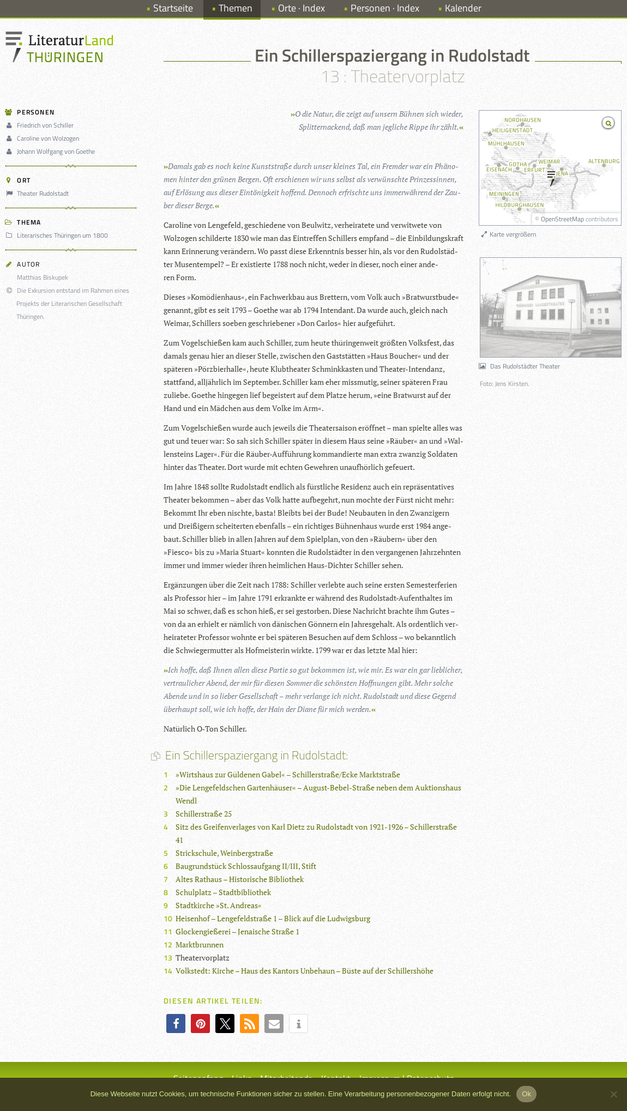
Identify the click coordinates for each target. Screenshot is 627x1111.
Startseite (173, 8)
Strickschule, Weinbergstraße (224, 853)
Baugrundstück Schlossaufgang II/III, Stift (246, 866)
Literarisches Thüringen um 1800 (58, 235)
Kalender (463, 8)
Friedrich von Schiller (41, 125)
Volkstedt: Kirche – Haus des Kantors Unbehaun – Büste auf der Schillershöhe (304, 970)
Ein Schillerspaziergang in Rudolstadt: (256, 755)
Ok (526, 1094)
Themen (235, 8)
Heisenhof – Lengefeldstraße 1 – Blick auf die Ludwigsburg (273, 918)
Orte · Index (301, 8)
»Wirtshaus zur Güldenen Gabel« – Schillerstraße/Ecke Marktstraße (288, 774)
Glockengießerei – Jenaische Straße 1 (237, 931)
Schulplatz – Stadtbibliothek (223, 892)
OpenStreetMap (562, 219)
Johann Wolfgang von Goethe (52, 151)
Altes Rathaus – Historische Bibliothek (240, 879)
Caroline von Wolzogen (44, 138)
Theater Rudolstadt (39, 193)
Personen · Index (385, 8)
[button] (175, 1023)
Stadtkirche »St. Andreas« (219, 905)
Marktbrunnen (200, 944)
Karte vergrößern (508, 234)
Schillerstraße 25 (204, 813)
